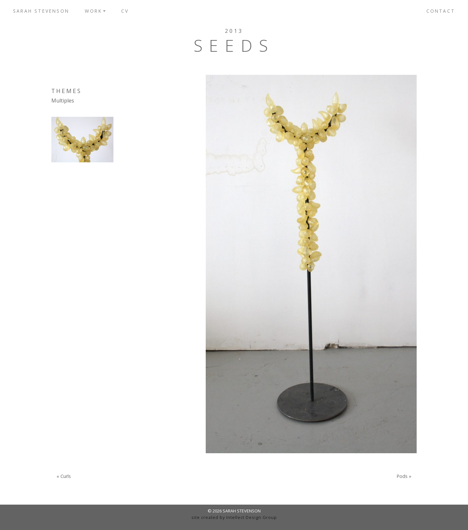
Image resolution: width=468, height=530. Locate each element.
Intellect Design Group (251, 517)
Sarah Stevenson (41, 11)
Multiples (62, 100)
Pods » (403, 476)
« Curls (64, 476)
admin (234, 523)
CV (125, 11)
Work (93, 11)
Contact (440, 11)
